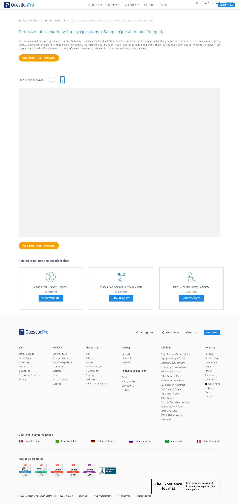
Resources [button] (130, 10)
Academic (126, 363)
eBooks (89, 363)
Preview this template (31, 79)
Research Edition (60, 380)
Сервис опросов (140, 441)
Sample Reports (26, 358)
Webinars (90, 380)
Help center (165, 332)
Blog (88, 354)
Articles (89, 358)
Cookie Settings (143, 496)
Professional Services (29, 376)
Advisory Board (212, 363)
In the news (210, 380)
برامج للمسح (173, 441)
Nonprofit (126, 358)
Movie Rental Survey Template (51, 287)
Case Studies (92, 371)
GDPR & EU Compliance (171, 415)
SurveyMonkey (128, 382)
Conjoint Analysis (168, 411)
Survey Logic (24, 363)
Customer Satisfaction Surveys (174, 403)
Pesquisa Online (66, 441)
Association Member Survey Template (121, 287)
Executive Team (212, 358)
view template (50, 298)
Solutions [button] (110, 10)
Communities (59, 367)
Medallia (125, 390)
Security (22, 380)
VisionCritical (128, 386)
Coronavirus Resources (97, 384)
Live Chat (186, 332)
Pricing (160, 10)
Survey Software (60, 354)
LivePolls (57, 384)
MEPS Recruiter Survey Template (191, 287)
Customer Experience (62, 358)
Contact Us (210, 397)
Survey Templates (31, 20)
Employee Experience (62, 363)
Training (90, 376)
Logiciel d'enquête (208, 441)
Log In (216, 3)
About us (209, 354)
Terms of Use (123, 496)
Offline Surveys (167, 398)
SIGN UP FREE (209, 10)
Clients (208, 367)
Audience (57, 371)
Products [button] (92, 10)
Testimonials (211, 376)
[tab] (62, 80)
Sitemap (83, 496)
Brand (207, 393)
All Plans (126, 354)
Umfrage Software (103, 441)
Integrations (24, 371)
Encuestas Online (30, 441)
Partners (208, 371)
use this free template (38, 58)
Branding (23, 367)
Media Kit (209, 388)
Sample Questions (27, 354)
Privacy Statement (102, 496)
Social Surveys (56, 20)
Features (147, 10)
